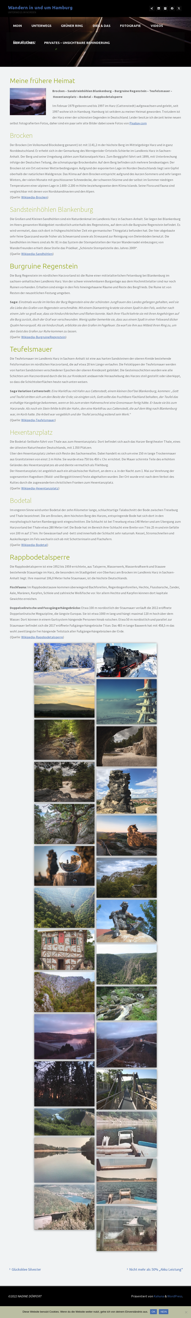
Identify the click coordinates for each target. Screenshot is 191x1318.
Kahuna (158, 1296)
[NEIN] (186, 1312)
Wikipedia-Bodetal (34, 545)
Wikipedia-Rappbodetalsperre (42, 637)
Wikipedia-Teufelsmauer (38, 420)
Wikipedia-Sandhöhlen (37, 254)
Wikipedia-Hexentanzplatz (39, 488)
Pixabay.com (138, 123)
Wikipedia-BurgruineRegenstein (43, 337)
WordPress (174, 1296)
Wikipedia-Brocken (34, 197)
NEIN (164, 1311)
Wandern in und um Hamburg (40, 7)
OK (153, 1311)
